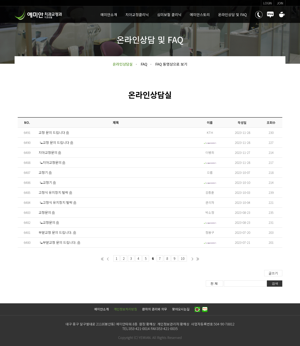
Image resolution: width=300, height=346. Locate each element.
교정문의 (45, 212)
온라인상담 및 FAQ (232, 14)
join (280, 3)
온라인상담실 (123, 64)
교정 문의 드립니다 (52, 132)
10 (183, 258)
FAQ (144, 64)
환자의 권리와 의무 (154, 309)
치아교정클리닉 (137, 14)
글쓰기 (273, 273)
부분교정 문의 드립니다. (55, 232)
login (267, 3)
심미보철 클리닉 (169, 14)
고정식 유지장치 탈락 (53, 192)
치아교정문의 (48, 152)
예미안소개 (108, 14)
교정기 (43, 172)
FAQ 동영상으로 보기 (171, 64)
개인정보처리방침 (125, 309)
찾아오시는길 (181, 309)
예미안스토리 (200, 14)
